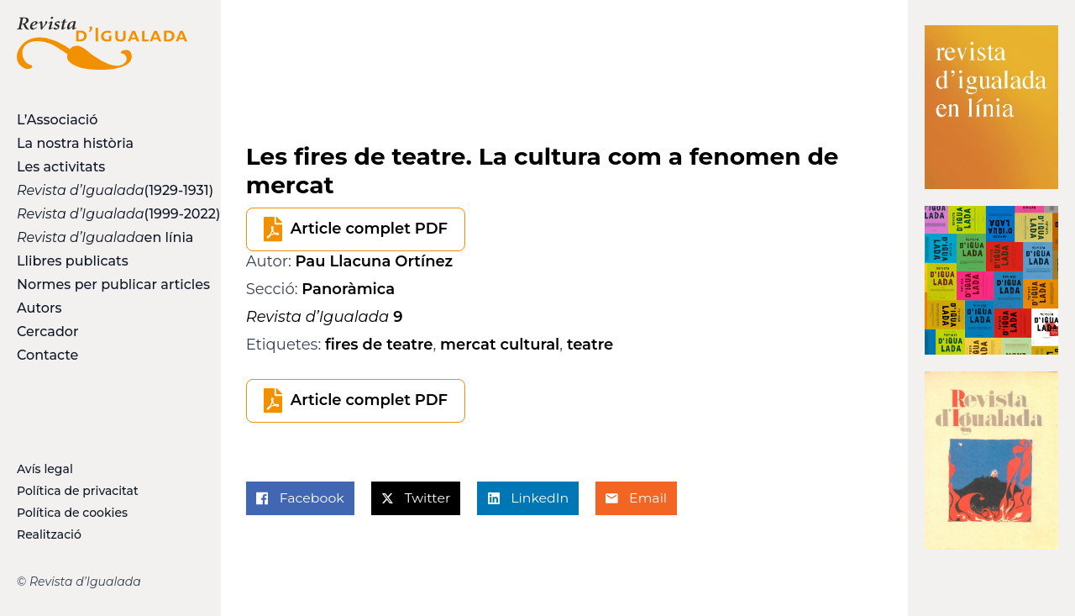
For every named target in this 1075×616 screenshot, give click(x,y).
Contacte (47, 355)
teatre (590, 344)
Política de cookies (72, 512)
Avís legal (45, 468)
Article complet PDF (369, 228)
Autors (39, 308)
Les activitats (61, 167)
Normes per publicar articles (102, 284)
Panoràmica (348, 289)
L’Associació (57, 120)
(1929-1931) (102, 190)
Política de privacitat (78, 490)
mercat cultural (499, 344)
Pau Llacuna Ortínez (375, 261)
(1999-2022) (102, 214)
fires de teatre (379, 344)
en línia (102, 237)
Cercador (48, 332)
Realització (49, 534)
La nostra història (75, 143)
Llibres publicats (72, 261)
